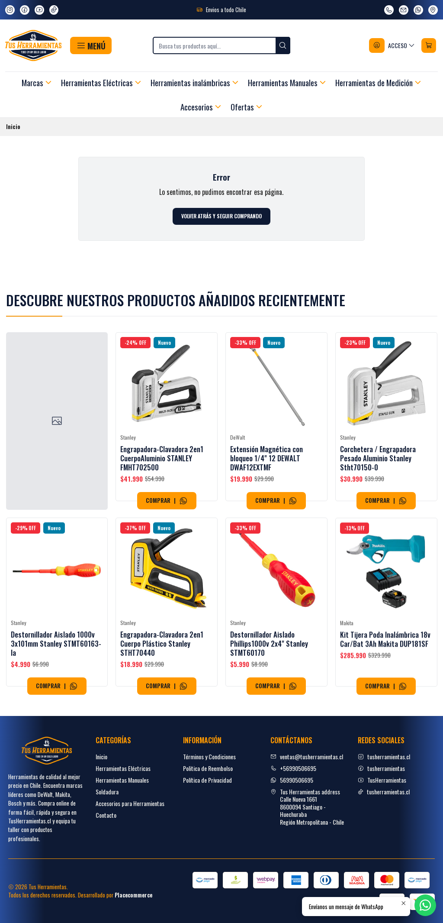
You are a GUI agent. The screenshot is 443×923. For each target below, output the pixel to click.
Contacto (106, 814)
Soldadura (107, 791)
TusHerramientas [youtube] (382, 779)
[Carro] (429, 45)
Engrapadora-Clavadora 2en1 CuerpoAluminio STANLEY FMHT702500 (161, 465)
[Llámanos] (388, 9)
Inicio (101, 756)
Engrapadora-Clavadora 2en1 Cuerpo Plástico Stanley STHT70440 (161, 685)
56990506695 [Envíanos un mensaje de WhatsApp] (291, 779)
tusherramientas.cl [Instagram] (384, 756)
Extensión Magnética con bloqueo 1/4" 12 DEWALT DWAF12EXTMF (266, 471)
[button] (90, 45)
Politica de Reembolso (208, 768)
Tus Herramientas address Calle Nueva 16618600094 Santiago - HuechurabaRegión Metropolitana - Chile (307, 806)
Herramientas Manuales (122, 779)
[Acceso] (392, 45)
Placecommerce (133, 895)
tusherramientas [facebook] (381, 768)
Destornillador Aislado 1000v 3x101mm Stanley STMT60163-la (56, 677)
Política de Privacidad (207, 779)
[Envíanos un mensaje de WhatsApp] (418, 9)
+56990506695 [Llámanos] (293, 768)
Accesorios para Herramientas (130, 803)
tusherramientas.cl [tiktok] (384, 791)
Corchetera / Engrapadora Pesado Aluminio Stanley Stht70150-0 (378, 480)
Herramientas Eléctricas (123, 768)
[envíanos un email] (403, 9)
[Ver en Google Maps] (433, 9)
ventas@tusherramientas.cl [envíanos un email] (306, 756)
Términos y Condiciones (209, 756)
